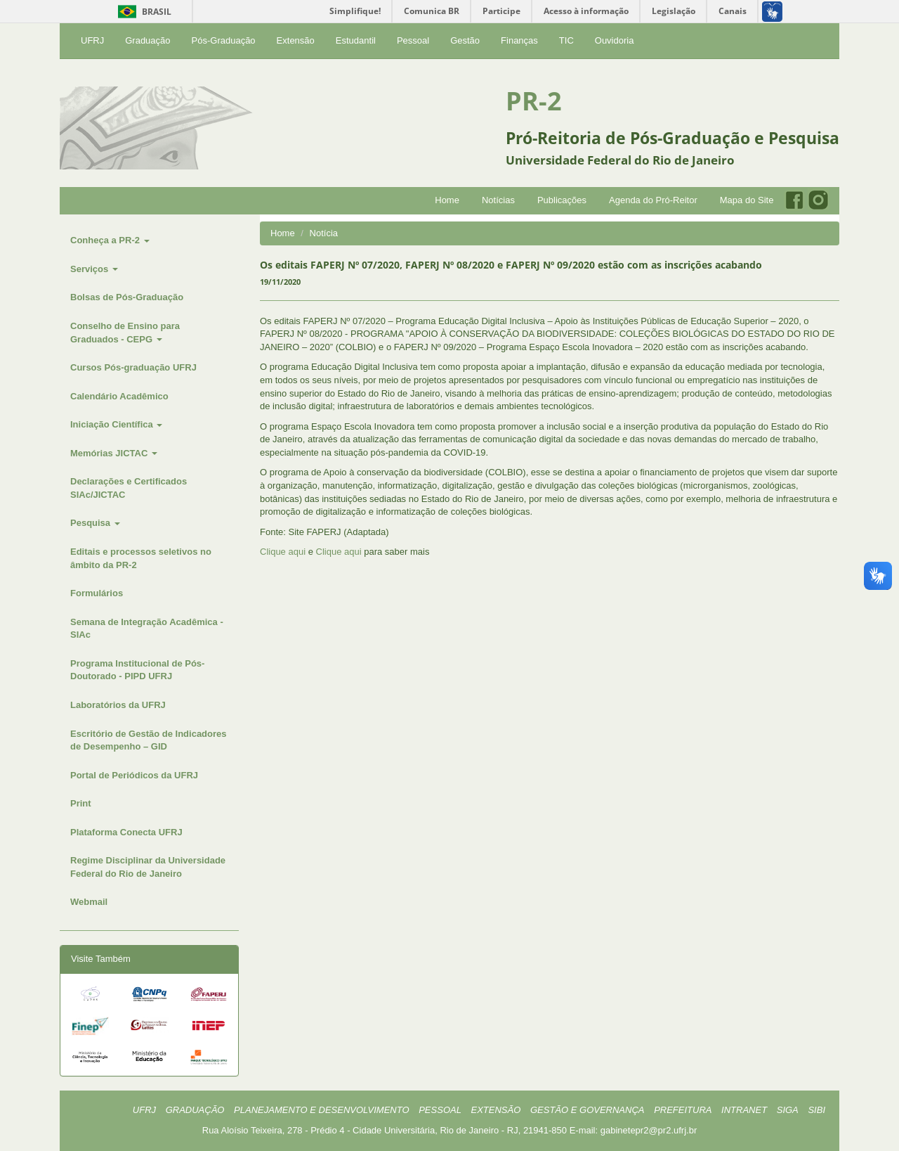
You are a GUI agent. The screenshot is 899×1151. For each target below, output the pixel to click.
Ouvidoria (614, 40)
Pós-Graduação (224, 40)
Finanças (519, 40)
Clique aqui (283, 551)
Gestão (465, 40)
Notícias (498, 200)
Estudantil (356, 40)
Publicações (561, 200)
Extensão (296, 40)
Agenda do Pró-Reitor (653, 200)
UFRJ (92, 40)
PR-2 (534, 101)
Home (447, 200)
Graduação (147, 40)
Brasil (142, 12)
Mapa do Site (747, 200)
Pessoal (413, 40)
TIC (566, 40)
